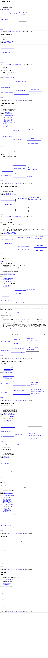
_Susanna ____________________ (35, 92)
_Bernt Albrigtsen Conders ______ (21, 87)
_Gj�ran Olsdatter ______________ (21, 102)
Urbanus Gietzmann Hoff (9, 579)
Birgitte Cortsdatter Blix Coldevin (10, 249)
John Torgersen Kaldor (8, 206)
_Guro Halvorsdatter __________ (7, 62)
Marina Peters (6, 486)
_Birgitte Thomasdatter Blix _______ (26, 268)
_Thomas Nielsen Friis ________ (34, 152)
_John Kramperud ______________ (35, 215)
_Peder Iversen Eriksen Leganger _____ (39, 405)
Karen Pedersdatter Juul (8, 121)
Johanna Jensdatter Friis (7, 183)
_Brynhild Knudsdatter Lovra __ (35, 467)
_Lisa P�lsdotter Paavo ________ (18, 365)
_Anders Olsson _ (4, 15)
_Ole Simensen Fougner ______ (32, 308)
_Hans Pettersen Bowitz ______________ (39, 419)
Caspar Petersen (5, 498)
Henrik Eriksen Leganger (8, 393)
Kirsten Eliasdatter (6, 532)
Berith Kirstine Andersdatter (10, 354)
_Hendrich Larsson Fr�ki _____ (32, 360)
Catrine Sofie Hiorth (7, 394)
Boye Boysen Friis (7, 120)
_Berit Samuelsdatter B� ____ (32, 321)
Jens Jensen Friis (7, 170)
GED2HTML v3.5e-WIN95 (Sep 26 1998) (14, 34)
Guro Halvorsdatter (7, 45)
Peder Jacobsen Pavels (7, 459)
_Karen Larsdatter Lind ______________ (39, 407)
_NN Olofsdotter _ (23, 14)
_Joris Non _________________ (19, 186)
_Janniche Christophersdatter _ (35, 463)
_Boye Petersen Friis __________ (20, 138)
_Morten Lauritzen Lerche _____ (34, 141)
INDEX (1, 68)
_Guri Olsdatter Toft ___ (20, 324)
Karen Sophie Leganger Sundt (8, 400)
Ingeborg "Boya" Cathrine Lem (9, 130)
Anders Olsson (6, 9)
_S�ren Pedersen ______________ (35, 461)
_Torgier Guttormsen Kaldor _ (22, 212)
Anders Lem (5, 129)
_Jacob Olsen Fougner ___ (20, 309)
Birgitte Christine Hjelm (9, 443)
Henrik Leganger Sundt (7, 402)
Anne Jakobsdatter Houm (8, 297)
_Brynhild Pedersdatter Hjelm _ (7, 464)
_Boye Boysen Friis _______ (7, 140)
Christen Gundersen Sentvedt (9, 44)
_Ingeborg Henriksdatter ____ (19, 190)
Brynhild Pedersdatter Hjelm (9, 441)
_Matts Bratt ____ (23, 12)
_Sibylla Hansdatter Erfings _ (40, 255)
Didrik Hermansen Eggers (9, 617)
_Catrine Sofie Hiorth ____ (7, 418)
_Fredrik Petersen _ (5, 493)
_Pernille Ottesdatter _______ (40, 259)
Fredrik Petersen (7, 485)
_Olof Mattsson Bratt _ (13, 13)
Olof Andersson (5, 20)
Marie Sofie (4, 593)
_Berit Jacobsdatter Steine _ (32, 310)
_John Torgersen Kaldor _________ (8, 214)
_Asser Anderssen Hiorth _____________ (39, 415)
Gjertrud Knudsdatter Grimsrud (10, 207)
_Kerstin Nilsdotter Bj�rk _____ (18, 376)
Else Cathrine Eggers (7, 621)
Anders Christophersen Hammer (10, 248)
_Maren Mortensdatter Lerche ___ (20, 142)
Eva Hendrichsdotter (8, 352)
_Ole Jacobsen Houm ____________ (8, 311)
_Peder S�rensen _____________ (21, 462)
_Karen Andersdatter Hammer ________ (26, 258)
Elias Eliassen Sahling (7, 543)
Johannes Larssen (5, 368)
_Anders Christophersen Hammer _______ (9, 256)
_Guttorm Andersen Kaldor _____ (35, 211)
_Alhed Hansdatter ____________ (34, 150)
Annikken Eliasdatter (7, 531)
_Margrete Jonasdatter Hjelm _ (21, 466)
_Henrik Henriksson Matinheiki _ (18, 372)
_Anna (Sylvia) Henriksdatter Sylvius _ (21, 410)
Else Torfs (4, 638)
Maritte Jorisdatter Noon (8, 171)
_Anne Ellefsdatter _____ (20, 313)
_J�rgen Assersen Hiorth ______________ (21, 416)
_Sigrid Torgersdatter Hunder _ (35, 213)
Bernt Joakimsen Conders (7, 94)
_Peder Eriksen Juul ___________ (20, 149)
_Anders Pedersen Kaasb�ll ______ (21, 97)
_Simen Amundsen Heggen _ (20, 320)
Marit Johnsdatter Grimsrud (8, 219)
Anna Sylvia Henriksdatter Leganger (9, 413)
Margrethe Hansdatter (9, 536)
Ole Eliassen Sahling (7, 542)
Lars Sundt (5, 401)
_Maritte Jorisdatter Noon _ (7, 188)
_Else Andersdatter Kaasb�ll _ (7, 99)
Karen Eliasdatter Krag (7, 534)
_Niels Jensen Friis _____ (32, 179)
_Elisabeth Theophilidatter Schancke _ (39, 421)
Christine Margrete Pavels (8, 447)
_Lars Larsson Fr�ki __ (6, 363)
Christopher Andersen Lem (10, 123)
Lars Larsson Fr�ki (7, 350)
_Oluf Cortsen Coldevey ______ (40, 263)
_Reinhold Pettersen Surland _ (35, 90)
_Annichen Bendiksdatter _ (6, 559)
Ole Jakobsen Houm (7, 298)
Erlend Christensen (6, 56)
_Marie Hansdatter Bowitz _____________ (21, 420)
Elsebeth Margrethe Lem (7, 128)
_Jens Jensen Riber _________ (19, 176)
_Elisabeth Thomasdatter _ (32, 181)
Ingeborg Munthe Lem (7, 133)
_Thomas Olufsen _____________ (40, 267)
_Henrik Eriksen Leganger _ (7, 408)
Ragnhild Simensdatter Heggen (9, 293)
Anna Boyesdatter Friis (7, 146)
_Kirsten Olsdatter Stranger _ (40, 265)
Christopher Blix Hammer (7, 261)
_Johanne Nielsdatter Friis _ (19, 180)
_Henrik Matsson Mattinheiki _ (32, 370)
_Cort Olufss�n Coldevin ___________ (26, 264)
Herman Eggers (6, 622)
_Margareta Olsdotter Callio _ (32, 362)
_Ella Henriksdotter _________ (32, 373)
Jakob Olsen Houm (5, 317)
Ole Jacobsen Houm (7, 292)
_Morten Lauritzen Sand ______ (40, 253)
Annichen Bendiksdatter (8, 525)
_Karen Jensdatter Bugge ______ (34, 154)
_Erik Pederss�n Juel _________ (34, 148)
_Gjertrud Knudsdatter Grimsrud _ (8, 224)
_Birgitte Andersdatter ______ (40, 269)
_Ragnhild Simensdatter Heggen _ (8, 322)
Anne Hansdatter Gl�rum (9, 527)
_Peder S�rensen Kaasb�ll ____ (36, 96)
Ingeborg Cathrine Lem (7, 127)
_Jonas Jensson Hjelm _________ (35, 465)
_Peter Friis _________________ (34, 137)
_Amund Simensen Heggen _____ (32, 319)
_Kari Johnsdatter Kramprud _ (22, 216)
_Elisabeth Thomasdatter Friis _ (20, 153)
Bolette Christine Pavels (7, 448)
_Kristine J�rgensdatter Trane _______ (39, 417)
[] (1, 330)
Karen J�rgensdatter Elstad (10, 300)
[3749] (1, 280)
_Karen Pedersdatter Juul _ (7, 151)
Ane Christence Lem (7, 131)
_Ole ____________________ (6, 549)
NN (5, 295)
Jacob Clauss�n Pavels (8, 440)
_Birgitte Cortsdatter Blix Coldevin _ (9, 266)
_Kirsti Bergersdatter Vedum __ (35, 217)
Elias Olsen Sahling (6, 554)
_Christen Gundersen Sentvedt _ (7, 51)
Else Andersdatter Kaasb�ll (9, 83)
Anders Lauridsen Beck (9, 624)
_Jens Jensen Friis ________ (7, 178)
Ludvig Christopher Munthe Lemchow (10, 134)
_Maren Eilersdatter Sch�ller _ (34, 143)
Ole (4, 524)
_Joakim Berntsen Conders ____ (7, 89)
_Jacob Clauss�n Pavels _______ (8, 454)
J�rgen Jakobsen (6, 305)
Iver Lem (5, 132)
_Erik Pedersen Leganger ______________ (21, 406)
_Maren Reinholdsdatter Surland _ (21, 91)
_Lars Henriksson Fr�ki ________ (18, 361)
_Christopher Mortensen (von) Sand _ (26, 254)
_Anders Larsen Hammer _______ (40, 257)
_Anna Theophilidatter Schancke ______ (39, 411)
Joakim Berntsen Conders (8, 81)
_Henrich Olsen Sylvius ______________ (39, 409)
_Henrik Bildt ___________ (32, 189)
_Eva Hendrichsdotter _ (6, 374)
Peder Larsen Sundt (8, 396)
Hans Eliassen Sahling (7, 541)
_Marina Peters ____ (5, 503)
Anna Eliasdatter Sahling (7, 540)
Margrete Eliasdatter (7, 533)
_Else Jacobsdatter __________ (35, 98)
